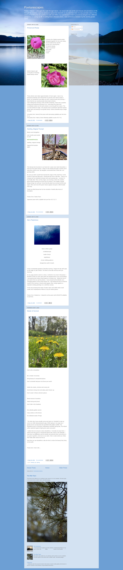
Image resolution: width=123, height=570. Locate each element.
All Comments (76, 29)
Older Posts (63, 468)
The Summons (37, 546)
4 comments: (39, 120)
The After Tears (31, 475)
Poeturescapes (33, 7)
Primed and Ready (33, 28)
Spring (38, 462)
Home (47, 468)
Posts (74, 26)
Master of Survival (33, 311)
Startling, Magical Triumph (35, 129)
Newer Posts (31, 468)
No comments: (40, 212)
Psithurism (29, 562)
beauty (32, 462)
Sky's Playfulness (32, 220)
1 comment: (39, 303)
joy (35, 462)
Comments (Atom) (38, 471)
